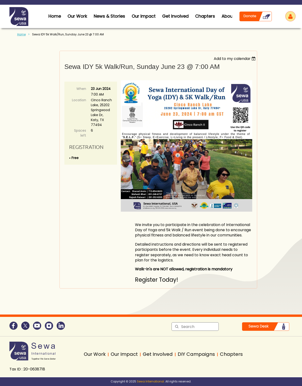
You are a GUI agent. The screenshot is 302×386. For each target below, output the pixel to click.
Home (21, 34)
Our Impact (143, 16)
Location (79, 100)
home (54, 16)
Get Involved (175, 16)
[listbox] (235, 59)
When (81, 88)
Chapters (205, 16)
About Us (231, 16)
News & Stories (109, 16)
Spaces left (80, 133)
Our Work (77, 16)
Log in (290, 16)
